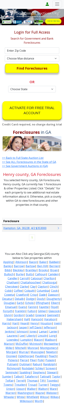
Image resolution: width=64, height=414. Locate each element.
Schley (39, 368)
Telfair (9, 380)
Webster (51, 393)
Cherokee (11, 286)
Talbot (18, 376)
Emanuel (10, 307)
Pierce (24, 360)
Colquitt (29, 290)
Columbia (43, 290)
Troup (32, 385)
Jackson (12, 327)
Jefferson (49, 327)
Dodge (30, 299)
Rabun (37, 364)
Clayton (42, 286)
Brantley (30, 270)
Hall (26, 319)
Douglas (9, 303)
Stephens (39, 372)
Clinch (53, 286)
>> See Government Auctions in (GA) (25, 166)
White (20, 397)
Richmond (13, 368)
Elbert (55, 303)
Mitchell (20, 348)
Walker (31, 389)
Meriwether (51, 344)
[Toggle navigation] (57, 4)
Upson (20, 389)
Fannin (32, 307)
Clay (32, 286)
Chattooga (49, 282)
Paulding (40, 356)
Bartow (30, 266)
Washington (25, 393)
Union (10, 389)
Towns (7, 385)
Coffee (18, 290)
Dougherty (53, 299)
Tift (42, 380)
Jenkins (9, 331)
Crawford (22, 295)
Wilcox (44, 397)
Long (52, 335)
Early (20, 303)
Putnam (12, 364)
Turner (42, 385)
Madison (50, 340)
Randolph (49, 364)
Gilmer (42, 311)
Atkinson (21, 262)
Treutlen (20, 385)
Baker (43, 262)
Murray (23, 352)
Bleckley (18, 270)
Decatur (7, 299)
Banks (8, 266)
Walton (42, 389)
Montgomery (48, 348)
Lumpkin (26, 340)
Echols (29, 303)
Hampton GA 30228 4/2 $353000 (24, 228)
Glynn (7, 315)
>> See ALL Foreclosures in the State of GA (29, 162)
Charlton (49, 278)
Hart (15, 323)
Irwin (57, 323)
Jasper (23, 327)
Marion (8, 344)
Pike (32, 360)
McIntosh (35, 344)
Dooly (40, 299)
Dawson (53, 295)
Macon (38, 340)
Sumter (7, 376)
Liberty (30, 335)
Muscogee (37, 352)
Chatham (12, 282)
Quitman (24, 364)
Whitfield (32, 397)
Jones (33, 331)
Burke (20, 274)
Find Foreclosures (32, 68)
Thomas (32, 380)
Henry (34, 323)
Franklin (20, 311)
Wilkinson (26, 401)
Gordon (18, 315)
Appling (8, 262)
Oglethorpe (25, 356)
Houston (46, 323)
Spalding (25, 372)
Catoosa (36, 278)
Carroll (24, 278)
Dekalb (19, 299)
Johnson (22, 331)
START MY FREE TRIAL (53, 21)
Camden (53, 274)
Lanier (53, 331)
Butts (29, 274)
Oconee (11, 356)
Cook (54, 290)
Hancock (36, 319)
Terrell (20, 380)
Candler (13, 278)
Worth (39, 401)
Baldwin (54, 262)
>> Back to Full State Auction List (23, 158)
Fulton (31, 311)
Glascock (54, 311)
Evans (22, 307)
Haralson (50, 319)
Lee (22, 335)
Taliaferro (31, 376)
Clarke (24, 286)
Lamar (43, 331)
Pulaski (50, 360)
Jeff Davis (35, 327)
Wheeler (9, 397)
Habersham (14, 319)
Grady (29, 315)
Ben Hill (42, 266)
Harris (6, 323)
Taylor (56, 376)
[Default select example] (32, 58)
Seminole (11, 372)
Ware (53, 389)
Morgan (11, 352)
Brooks (43, 270)
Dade (42, 295)
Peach (52, 356)
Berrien (54, 266)
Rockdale (27, 368)
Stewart (52, 372)
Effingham (42, 303)
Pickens (13, 360)
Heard (24, 323)
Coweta (9, 295)
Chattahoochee (30, 282)
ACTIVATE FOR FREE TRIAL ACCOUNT (32, 110)
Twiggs (54, 385)
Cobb (8, 290)
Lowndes (12, 340)
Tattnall (45, 376)
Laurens (12, 335)
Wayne (39, 393)
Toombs (52, 380)
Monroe (32, 348)
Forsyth (8, 311)
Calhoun (40, 274)
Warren (10, 393)
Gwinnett (53, 315)
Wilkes (54, 397)
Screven (51, 368)
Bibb (8, 270)
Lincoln (42, 335)
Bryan (54, 270)
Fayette (43, 307)
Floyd (54, 307)
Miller (9, 348)
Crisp (33, 295)
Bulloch (9, 274)
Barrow (18, 266)
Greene (40, 315)
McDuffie (21, 344)
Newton (51, 352)
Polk (40, 360)
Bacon (33, 262)
